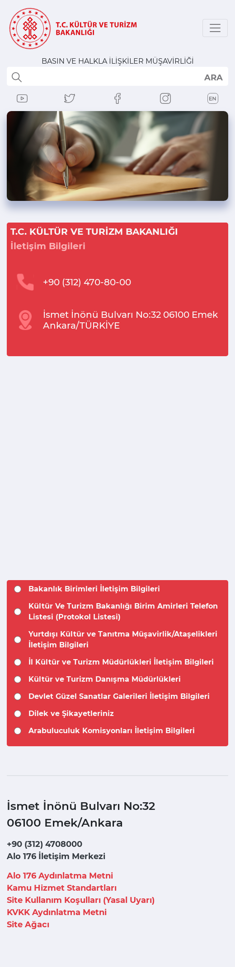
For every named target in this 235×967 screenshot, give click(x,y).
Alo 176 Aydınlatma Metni (60, 876)
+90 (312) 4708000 (44, 844)
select (213, 77)
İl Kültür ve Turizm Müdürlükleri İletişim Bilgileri (121, 662)
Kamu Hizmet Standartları (62, 888)
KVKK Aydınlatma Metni (57, 912)
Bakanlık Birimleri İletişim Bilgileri (94, 589)
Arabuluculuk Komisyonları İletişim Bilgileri (111, 730)
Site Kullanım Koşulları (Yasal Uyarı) (81, 900)
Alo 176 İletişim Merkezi (56, 856)
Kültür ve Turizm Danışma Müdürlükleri (104, 679)
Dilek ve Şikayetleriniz (71, 713)
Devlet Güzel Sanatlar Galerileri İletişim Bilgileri (119, 696)
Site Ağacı (28, 925)
